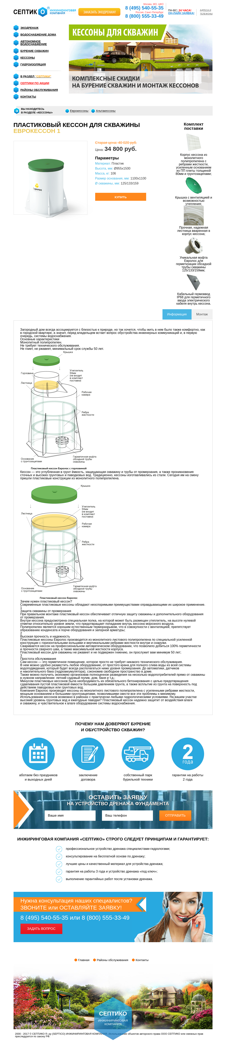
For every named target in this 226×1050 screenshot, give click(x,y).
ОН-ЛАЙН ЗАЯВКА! (181, 13)
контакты (28, 96)
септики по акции (35, 83)
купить (121, 197)
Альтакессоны (105, 110)
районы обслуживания (39, 90)
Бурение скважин (35, 51)
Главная (83, 960)
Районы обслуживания (112, 960)
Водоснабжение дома (38, 34)
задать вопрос (41, 929)
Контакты (142, 960)
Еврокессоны (79, 110)
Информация (177, 314)
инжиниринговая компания (113, 1011)
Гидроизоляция (33, 64)
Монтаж (202, 314)
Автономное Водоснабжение (34, 43)
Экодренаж (30, 27)
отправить (175, 815)
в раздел (36, 76)
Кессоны (28, 57)
